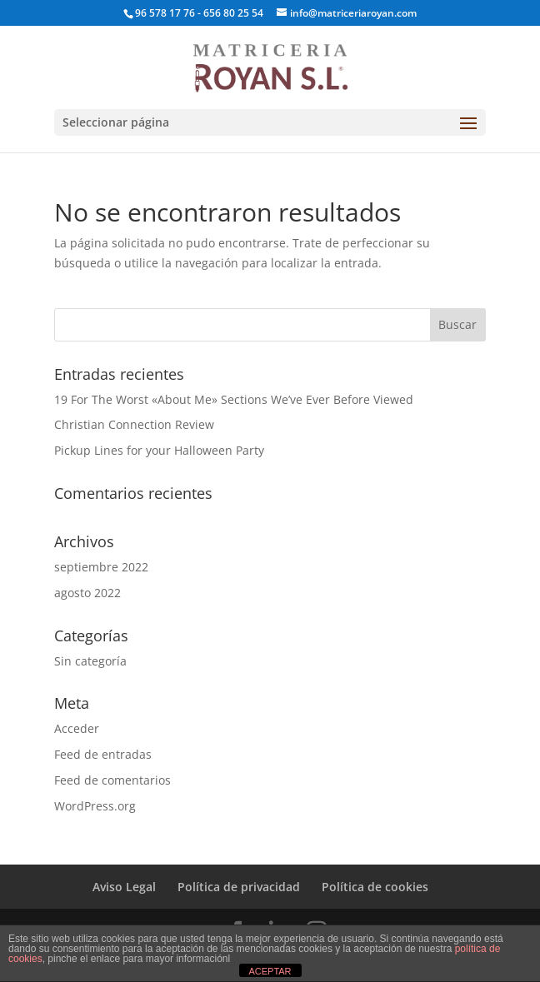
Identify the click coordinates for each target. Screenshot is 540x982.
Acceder (76, 728)
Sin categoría (90, 661)
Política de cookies (375, 887)
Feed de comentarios (112, 780)
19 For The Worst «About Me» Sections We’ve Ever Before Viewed (233, 399)
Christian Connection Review (134, 424)
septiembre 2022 (101, 567)
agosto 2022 (87, 593)
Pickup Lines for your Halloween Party (159, 450)
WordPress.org (95, 806)
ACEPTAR (269, 971)
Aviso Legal (124, 887)
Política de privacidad (239, 887)
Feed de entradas (103, 754)
